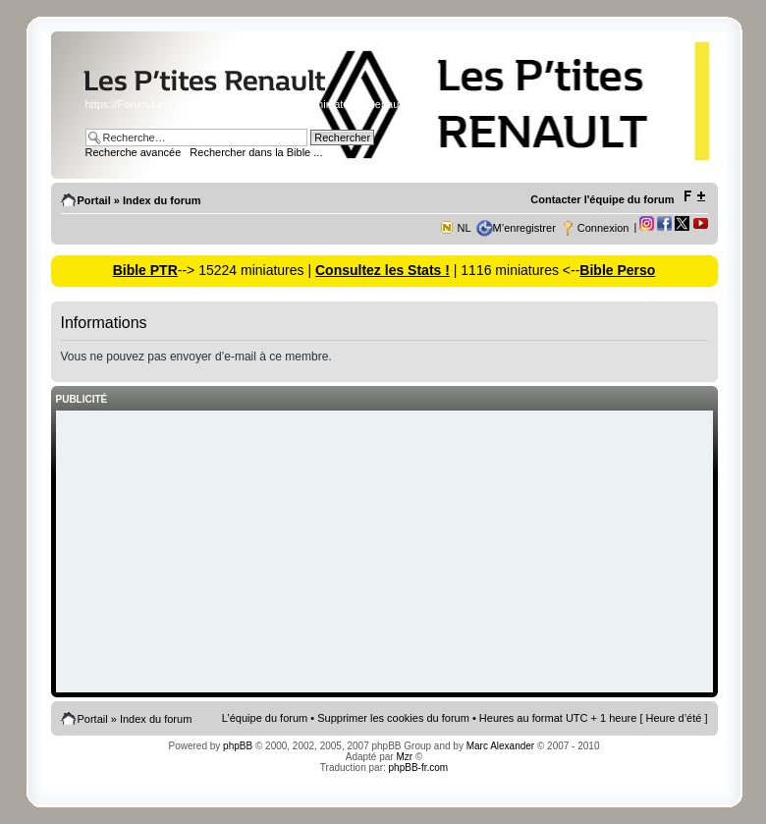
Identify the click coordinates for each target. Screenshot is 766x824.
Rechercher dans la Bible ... (256, 152)
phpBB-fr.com (419, 767)
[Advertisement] (384, 552)
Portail (94, 200)
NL (464, 228)
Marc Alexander (500, 746)
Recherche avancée (133, 152)
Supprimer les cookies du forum (393, 718)
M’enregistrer (524, 228)
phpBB (237, 746)
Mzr (404, 756)
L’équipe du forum (264, 718)
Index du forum (161, 200)
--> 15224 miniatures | (246, 270)
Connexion (603, 228)
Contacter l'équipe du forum (602, 199)
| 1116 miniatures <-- (514, 270)
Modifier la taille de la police (694, 196)
